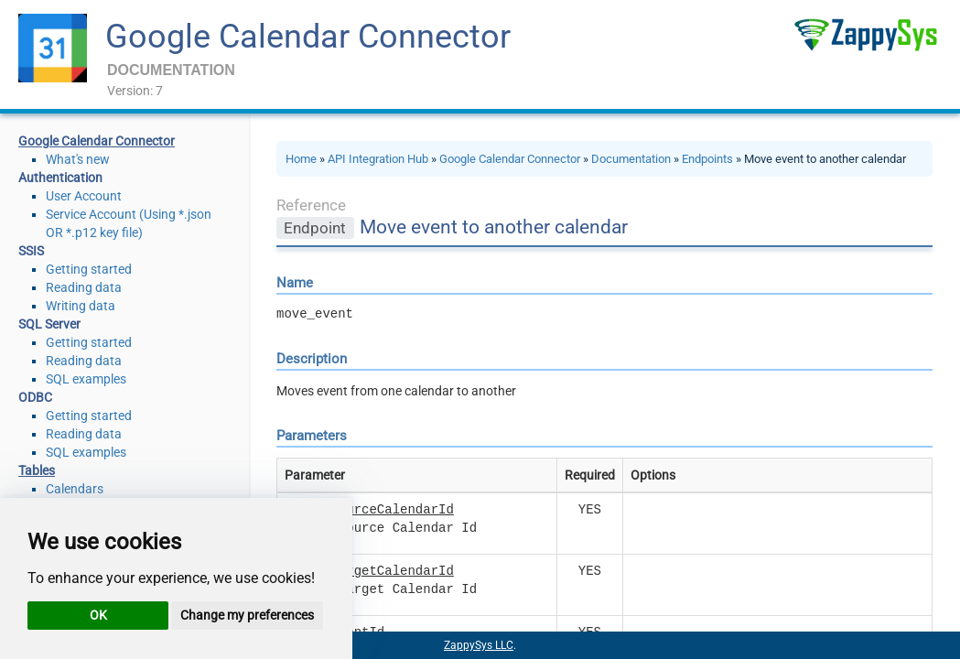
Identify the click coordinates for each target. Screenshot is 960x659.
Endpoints (707, 159)
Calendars (74, 488)
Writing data (80, 305)
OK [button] (98, 615)
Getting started (89, 269)
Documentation (631, 159)
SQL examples (86, 379)
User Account (84, 196)
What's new (78, 159)
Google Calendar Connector (308, 36)
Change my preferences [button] (247, 615)
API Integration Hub (378, 159)
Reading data (84, 287)
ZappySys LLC (478, 645)
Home (301, 159)
